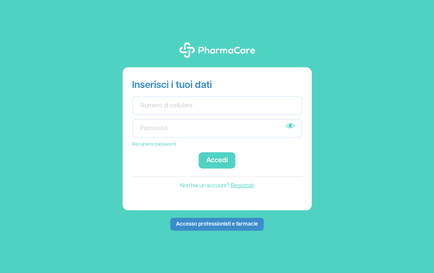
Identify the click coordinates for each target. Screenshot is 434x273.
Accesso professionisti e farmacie (217, 224)
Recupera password (154, 143)
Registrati (242, 185)
